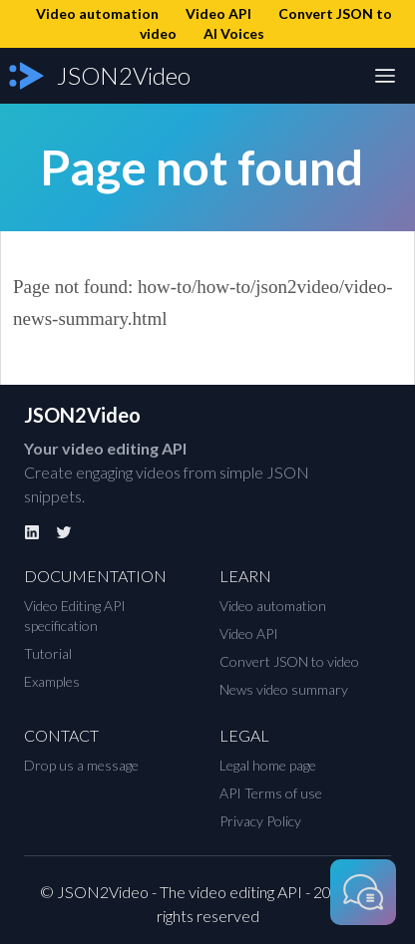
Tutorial (48, 653)
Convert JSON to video (289, 661)
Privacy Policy (260, 820)
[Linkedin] (32, 532)
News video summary (283, 689)
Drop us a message (81, 765)
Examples (52, 681)
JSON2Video (82, 415)
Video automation (272, 605)
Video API (248, 633)
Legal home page (267, 765)
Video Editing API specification (75, 615)
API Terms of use (270, 793)
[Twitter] (64, 532)
